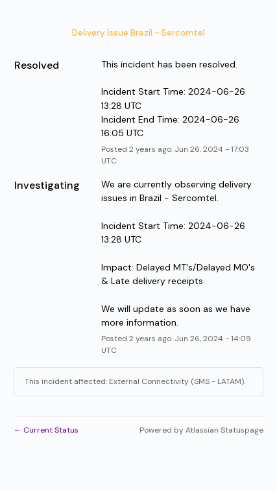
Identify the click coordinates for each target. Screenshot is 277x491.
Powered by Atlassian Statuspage (201, 430)
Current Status (46, 430)
